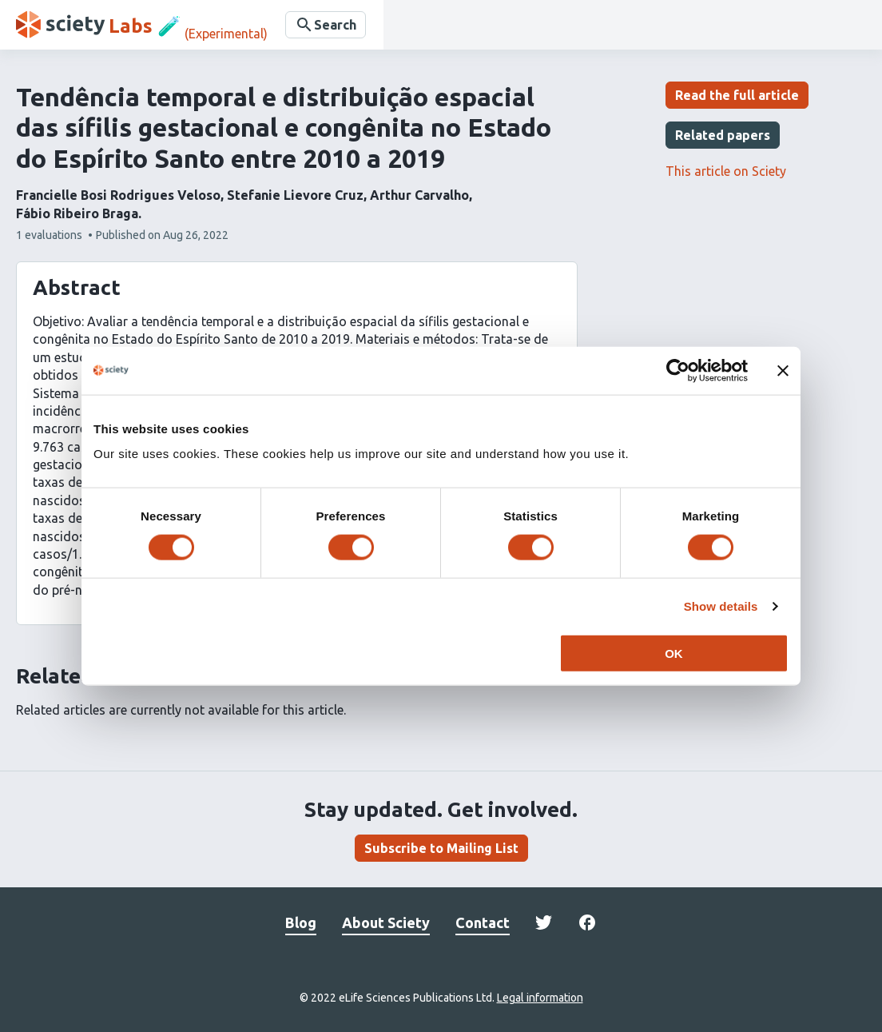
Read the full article (737, 95)
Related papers (722, 135)
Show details (721, 605)
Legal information (540, 997)
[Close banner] (783, 370)
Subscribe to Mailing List (441, 848)
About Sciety (386, 922)
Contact (482, 922)
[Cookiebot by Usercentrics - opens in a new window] (678, 370)
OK (674, 653)
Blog (300, 922)
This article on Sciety (725, 171)
